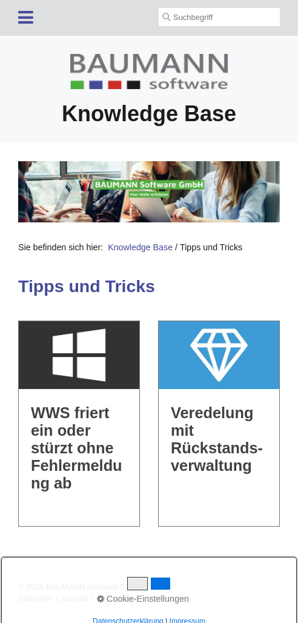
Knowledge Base (140, 247)
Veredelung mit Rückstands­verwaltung (219, 423)
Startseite (34, 598)
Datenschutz (168, 598)
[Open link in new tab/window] (149, 191)
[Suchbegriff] (219, 17)
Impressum (117, 598)
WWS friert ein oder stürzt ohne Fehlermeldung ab (79, 423)
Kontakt (74, 598)
